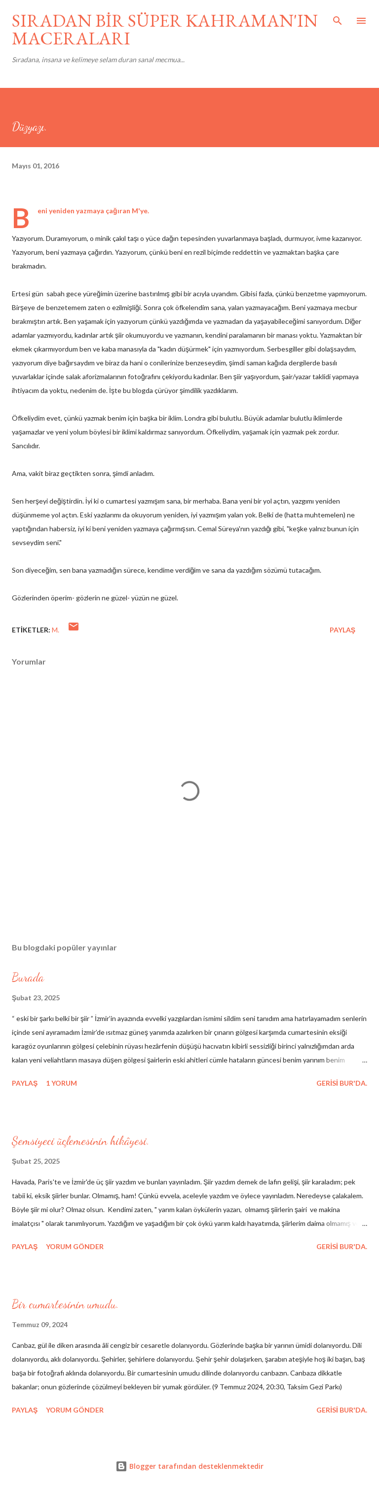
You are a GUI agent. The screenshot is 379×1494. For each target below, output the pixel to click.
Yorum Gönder (75, 1246)
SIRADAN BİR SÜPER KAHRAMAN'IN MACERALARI (165, 29)
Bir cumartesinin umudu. (65, 1304)
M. (55, 630)
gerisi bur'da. (341, 1083)
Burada (28, 977)
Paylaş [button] (342, 630)
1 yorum (61, 1083)
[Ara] (337, 18)
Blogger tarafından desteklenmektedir (189, 1466)
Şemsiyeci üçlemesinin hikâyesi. (81, 1141)
